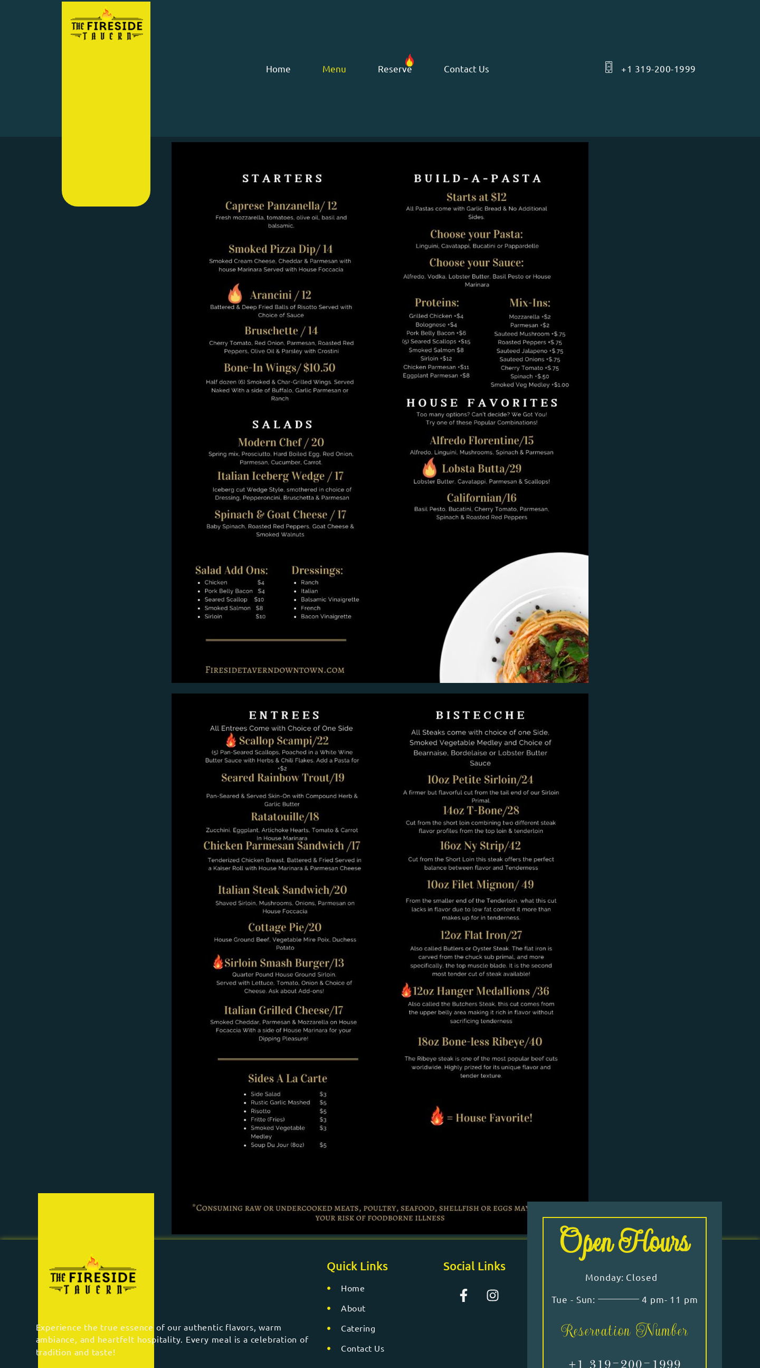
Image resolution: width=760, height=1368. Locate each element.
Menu (334, 68)
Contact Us (466, 68)
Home (278, 68)
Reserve (395, 68)
